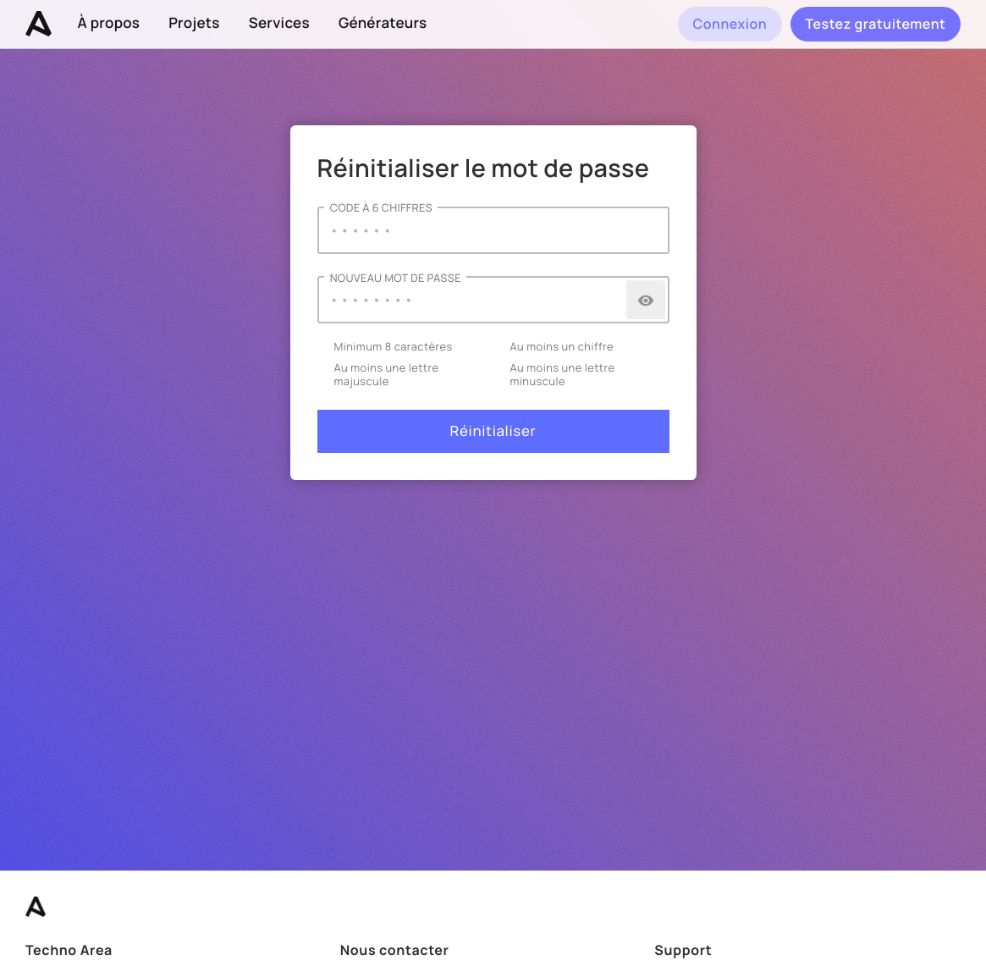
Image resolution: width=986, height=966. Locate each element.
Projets (194, 23)
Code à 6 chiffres (381, 208)
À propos (109, 23)
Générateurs (383, 23)
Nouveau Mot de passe (395, 277)
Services (279, 23)
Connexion (729, 23)
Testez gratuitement (875, 23)
